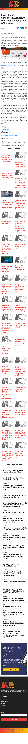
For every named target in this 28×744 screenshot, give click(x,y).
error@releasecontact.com (7, 144)
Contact (3, 705)
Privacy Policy (4, 701)
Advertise (3, 703)
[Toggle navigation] (2, 9)
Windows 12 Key (12, 65)
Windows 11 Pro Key (16, 64)
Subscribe (14, 719)
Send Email (6, 129)
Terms (2, 699)
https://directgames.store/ (11, 135)
